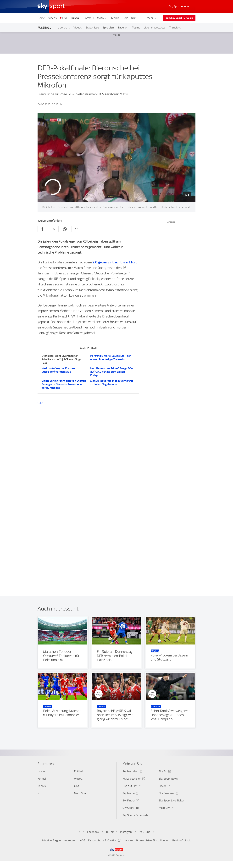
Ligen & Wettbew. (154, 27)
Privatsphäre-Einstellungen (152, 840)
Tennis (115, 18)
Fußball (75, 18)
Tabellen (123, 27)
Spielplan (108, 27)
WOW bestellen (133, 779)
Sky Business (168, 794)
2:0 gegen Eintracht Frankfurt (114, 262)
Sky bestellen (131, 772)
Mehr (152, 18)
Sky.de (164, 786)
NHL (40, 793)
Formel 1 (89, 18)
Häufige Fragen (51, 840)
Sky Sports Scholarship (136, 815)
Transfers (175, 27)
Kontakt (128, 840)
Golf (125, 18)
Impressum (70, 840)
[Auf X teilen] (54, 229)
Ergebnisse (92, 27)
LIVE (64, 18)
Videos (52, 18)
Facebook (94, 832)
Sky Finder (130, 801)
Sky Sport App (130, 807)
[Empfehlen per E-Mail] (76, 229)
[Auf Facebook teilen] (42, 229)
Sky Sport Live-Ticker (171, 800)
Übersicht (64, 27)
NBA (133, 18)
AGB (82, 840)
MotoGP (102, 18)
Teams (136, 27)
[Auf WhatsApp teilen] (65, 229)
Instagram (127, 832)
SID (40, 403)
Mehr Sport (81, 793)
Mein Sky (165, 808)
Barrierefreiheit (181, 840)
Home (41, 18)
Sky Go (164, 772)
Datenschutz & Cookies (103, 841)
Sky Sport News (168, 778)
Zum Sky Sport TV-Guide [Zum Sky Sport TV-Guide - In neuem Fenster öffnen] (179, 18)
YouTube (146, 832)
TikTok (111, 832)
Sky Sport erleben (179, 6)
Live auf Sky (130, 786)
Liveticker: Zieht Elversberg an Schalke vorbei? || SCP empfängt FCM (61, 359)
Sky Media (129, 794)
